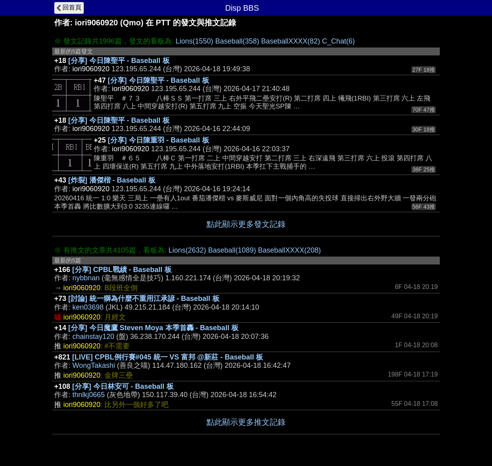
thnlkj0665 (88, 395)
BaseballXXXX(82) (290, 41)
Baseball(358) (237, 41)
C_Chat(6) (338, 41)
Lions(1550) (194, 41)
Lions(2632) (187, 250)
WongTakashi (93, 365)
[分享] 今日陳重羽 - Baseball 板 (158, 140)
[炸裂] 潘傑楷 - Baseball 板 (111, 180)
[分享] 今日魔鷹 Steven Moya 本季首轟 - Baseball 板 (153, 328)
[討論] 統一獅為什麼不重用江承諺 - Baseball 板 (144, 298)
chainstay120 (93, 336)
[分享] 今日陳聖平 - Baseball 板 (119, 61)
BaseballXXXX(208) (289, 250)
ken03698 (88, 307)
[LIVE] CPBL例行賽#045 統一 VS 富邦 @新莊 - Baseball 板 (167, 357)
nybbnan (86, 278)
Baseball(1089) (232, 250)
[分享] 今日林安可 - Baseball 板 (123, 386)
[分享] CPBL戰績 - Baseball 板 (122, 270)
